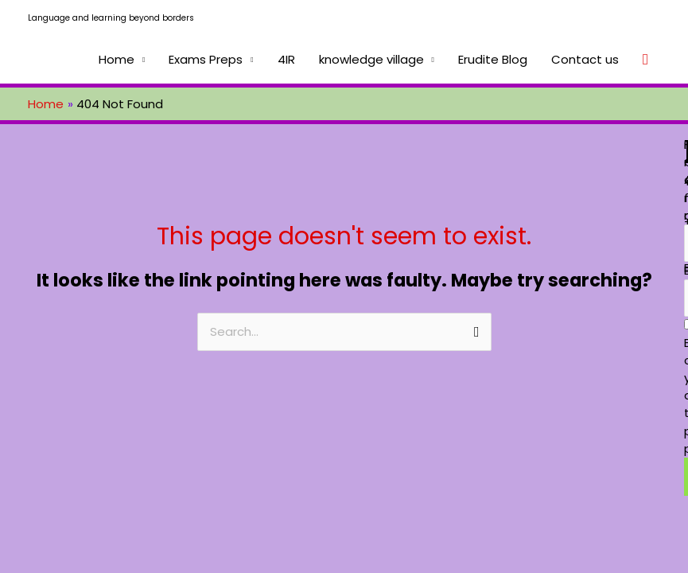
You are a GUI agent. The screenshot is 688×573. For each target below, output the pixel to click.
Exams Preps (206, 59)
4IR (286, 59)
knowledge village (371, 59)
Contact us (585, 59)
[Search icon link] (645, 60)
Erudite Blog (492, 59)
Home (116, 59)
